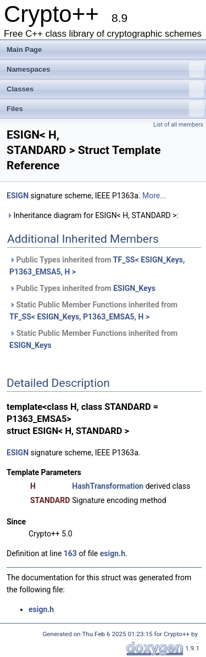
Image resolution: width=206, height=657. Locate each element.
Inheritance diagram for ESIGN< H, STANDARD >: (93, 215)
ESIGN (18, 195)
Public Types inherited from (97, 265)
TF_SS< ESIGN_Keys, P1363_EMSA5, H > (79, 316)
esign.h (112, 553)
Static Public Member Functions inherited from (93, 310)
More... (154, 195)
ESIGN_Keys (134, 288)
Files (105, 109)
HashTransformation (107, 486)
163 (70, 553)
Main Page (24, 49)
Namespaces (105, 69)
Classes (105, 89)
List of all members (178, 124)
